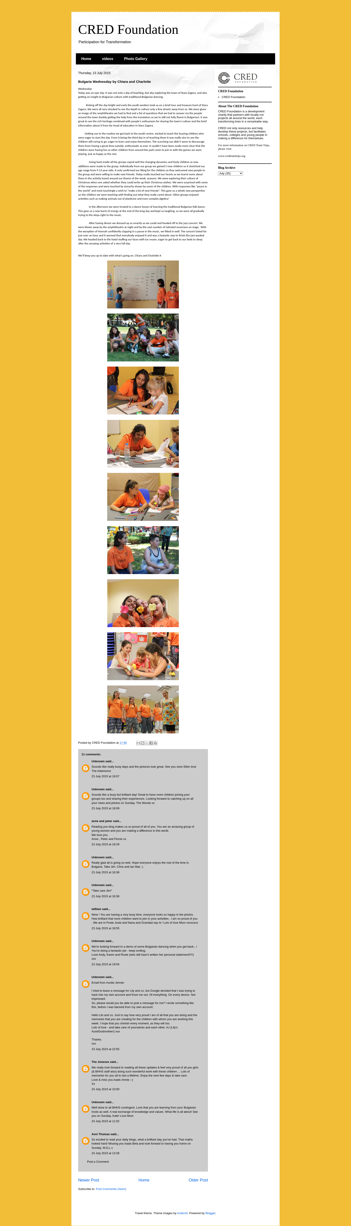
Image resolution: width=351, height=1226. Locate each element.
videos (107, 59)
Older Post (198, 1180)
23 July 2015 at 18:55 (105, 928)
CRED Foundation (128, 29)
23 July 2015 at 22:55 (105, 1049)
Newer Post (88, 1180)
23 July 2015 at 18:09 (105, 808)
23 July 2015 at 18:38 (105, 872)
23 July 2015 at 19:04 (105, 964)
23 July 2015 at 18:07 (105, 776)
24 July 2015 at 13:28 (105, 1153)
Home (86, 59)
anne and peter (102, 821)
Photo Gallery (135, 59)
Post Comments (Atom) (111, 1189)
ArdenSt (182, 1213)
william (96, 909)
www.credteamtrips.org (231, 156)
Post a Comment (98, 1161)
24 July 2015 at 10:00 (105, 1089)
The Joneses (100, 1062)
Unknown (98, 761)
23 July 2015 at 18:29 (105, 844)
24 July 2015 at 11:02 (105, 1121)
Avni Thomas (101, 1134)
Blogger (210, 1213)
